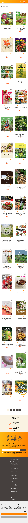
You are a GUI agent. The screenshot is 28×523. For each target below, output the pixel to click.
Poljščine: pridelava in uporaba (20, 161)
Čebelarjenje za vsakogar (21, 319)
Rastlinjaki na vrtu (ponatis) (7, 133)
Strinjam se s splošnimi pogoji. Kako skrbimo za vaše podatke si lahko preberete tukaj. (15, 454)
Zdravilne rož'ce (7, 161)
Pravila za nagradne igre (14, 490)
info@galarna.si (15, 469)
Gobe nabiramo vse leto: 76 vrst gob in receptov (20, 188)
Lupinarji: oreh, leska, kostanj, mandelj (7, 345)
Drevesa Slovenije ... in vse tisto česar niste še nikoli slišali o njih (21, 134)
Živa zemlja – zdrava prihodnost (21, 29)
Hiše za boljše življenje (7, 187)
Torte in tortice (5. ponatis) (7, 319)
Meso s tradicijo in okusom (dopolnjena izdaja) (7, 214)
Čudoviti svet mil (7, 371)
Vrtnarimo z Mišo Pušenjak (21, 398)
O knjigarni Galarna (14, 474)
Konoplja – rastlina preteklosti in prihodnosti (21, 81)
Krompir (20, 345)
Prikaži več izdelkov (14, 406)
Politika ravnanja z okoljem (14, 479)
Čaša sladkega (7, 107)
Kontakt (14, 477)
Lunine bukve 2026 (20, 55)
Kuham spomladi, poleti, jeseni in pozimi (21, 108)
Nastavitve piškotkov (14, 517)
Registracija (14, 484)
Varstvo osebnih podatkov (14, 487)
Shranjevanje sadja (7, 292)
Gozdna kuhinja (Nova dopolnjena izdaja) (20, 293)
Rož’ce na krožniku (7, 55)
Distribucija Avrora (14, 476)
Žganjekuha (7, 267)
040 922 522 (15, 467)
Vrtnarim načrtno (20, 267)
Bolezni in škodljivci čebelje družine (20, 372)
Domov (2, 4)
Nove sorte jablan (7, 28)
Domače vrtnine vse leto (21, 214)
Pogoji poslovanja (14, 486)
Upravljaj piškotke (14, 491)
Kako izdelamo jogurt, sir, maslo (7, 399)
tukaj (25, 511)
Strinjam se (14, 514)
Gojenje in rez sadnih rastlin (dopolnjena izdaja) (7, 241)
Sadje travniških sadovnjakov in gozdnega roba (21, 241)
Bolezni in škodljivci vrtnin (7, 80)
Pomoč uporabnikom (14, 489)
